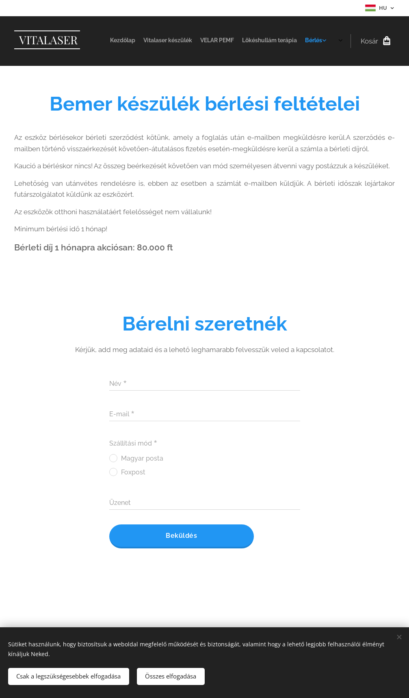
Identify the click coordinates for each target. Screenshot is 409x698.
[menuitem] (266, 41)
